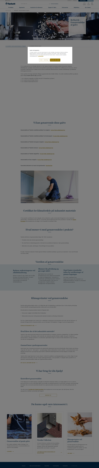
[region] (50, 55)
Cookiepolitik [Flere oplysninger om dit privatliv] (40, 56)
